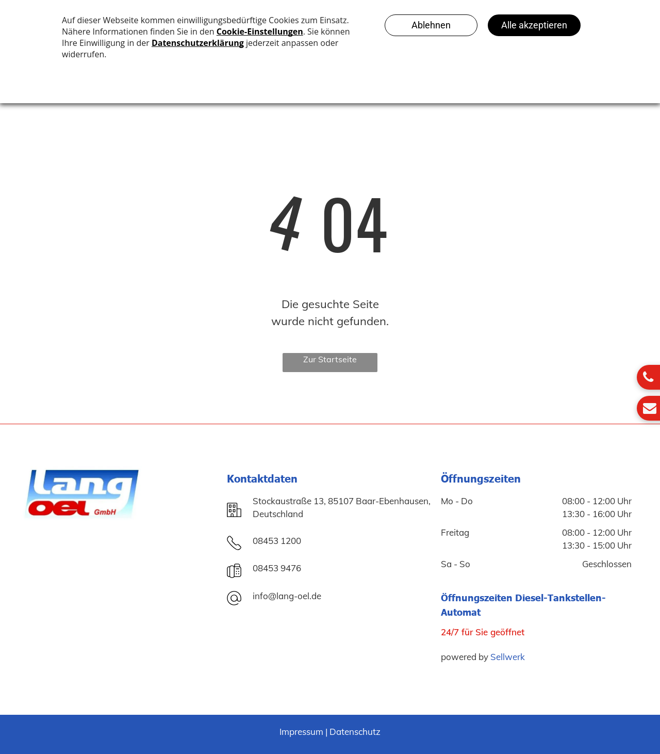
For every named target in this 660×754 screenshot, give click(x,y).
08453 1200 (277, 540)
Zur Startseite (330, 359)
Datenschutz (355, 731)
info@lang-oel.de (287, 595)
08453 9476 (277, 568)
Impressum (301, 731)
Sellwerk (507, 656)
